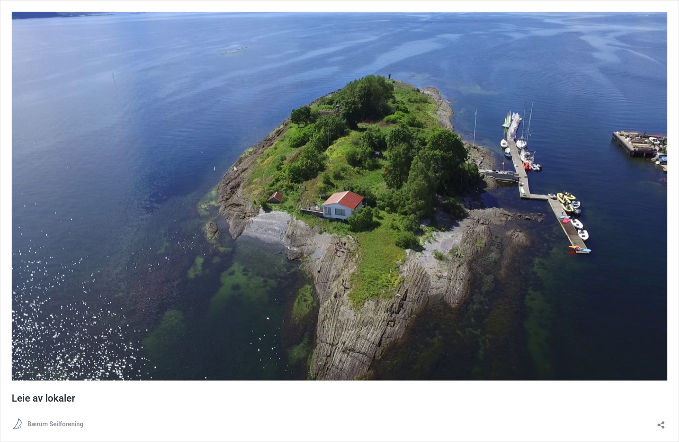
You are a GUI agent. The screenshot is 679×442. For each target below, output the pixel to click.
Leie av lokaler (43, 398)
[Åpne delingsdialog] (661, 422)
